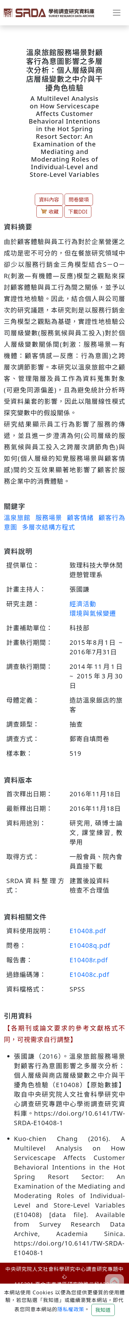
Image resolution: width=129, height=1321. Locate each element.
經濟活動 (83, 604)
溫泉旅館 (17, 517)
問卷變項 (79, 199)
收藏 (49, 211)
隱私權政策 (70, 1309)
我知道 (103, 1309)
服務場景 (48, 517)
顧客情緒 (80, 517)
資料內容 (49, 199)
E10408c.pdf (89, 974)
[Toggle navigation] (116, 13)
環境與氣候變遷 (93, 613)
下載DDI (78, 211)
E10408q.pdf (90, 945)
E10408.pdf (88, 931)
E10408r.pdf (89, 960)
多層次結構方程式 (48, 527)
